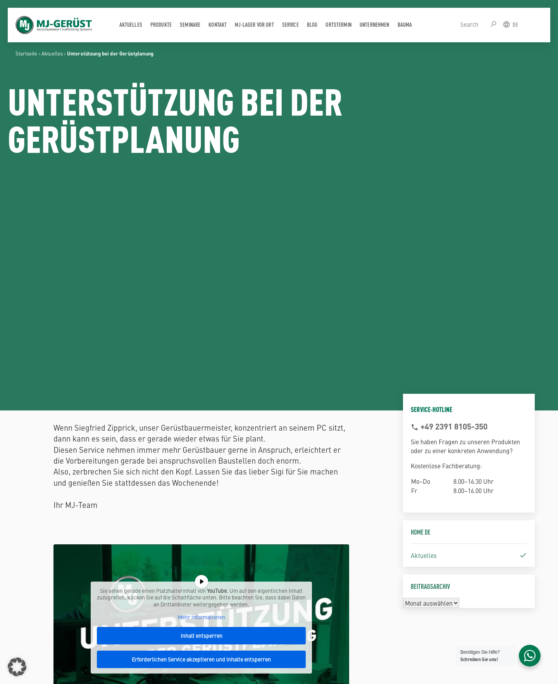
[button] (17, 667)
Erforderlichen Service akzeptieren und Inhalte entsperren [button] (201, 659)
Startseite (27, 53)
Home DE (421, 531)
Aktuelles (52, 53)
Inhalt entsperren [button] (201, 635)
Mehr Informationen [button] (201, 617)
